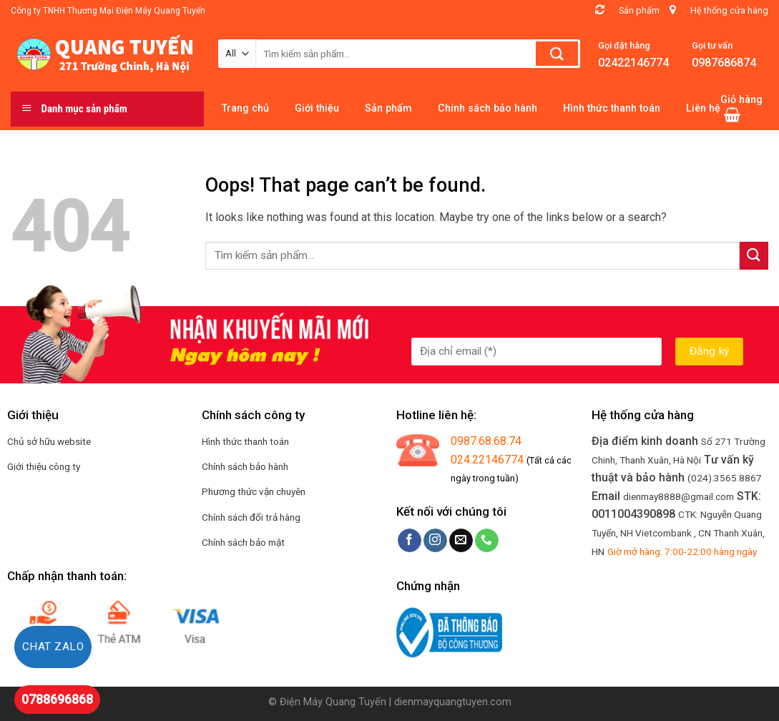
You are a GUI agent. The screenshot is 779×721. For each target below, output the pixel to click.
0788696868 (57, 699)
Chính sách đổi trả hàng (251, 517)
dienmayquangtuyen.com (452, 702)
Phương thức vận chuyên (253, 491)
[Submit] (754, 256)
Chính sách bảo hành (245, 466)
